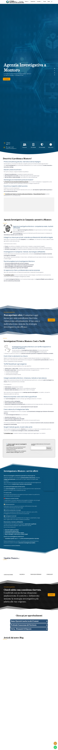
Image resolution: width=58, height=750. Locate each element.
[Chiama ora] (55, 743)
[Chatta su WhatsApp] (55, 747)
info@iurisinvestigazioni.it (11, 148)
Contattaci (7, 79)
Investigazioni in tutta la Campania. (12, 528)
